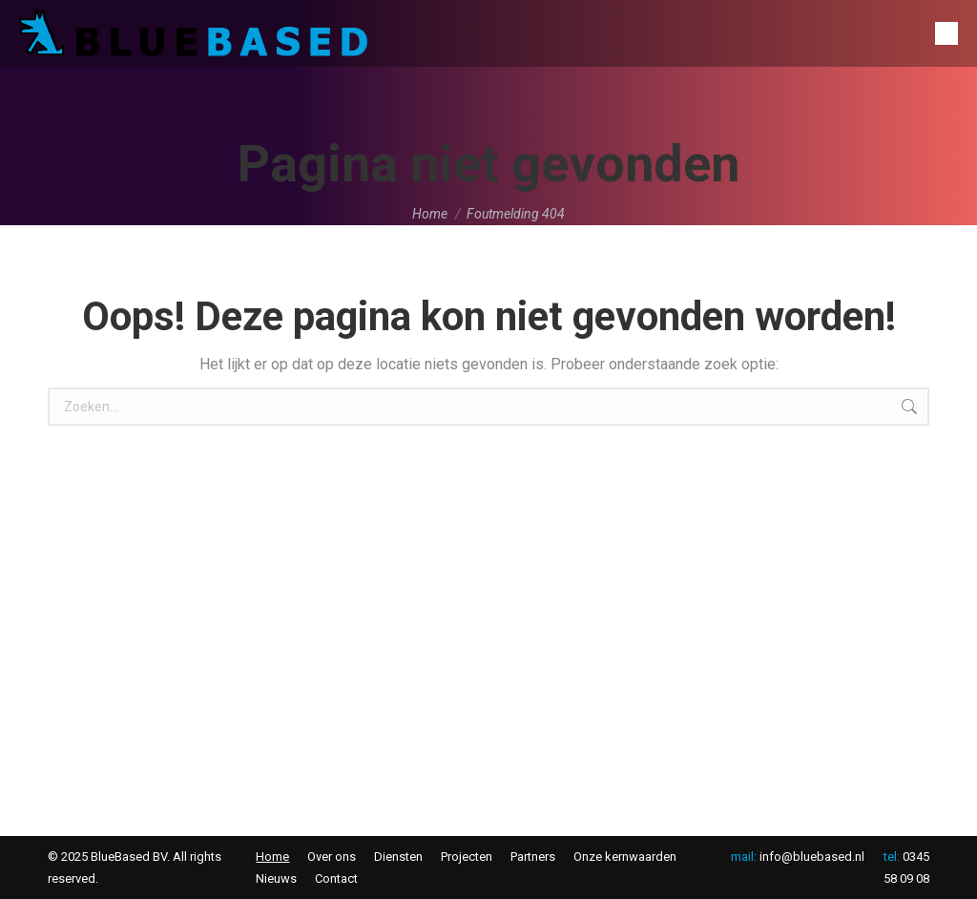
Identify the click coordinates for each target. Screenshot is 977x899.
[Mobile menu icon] (946, 33)
